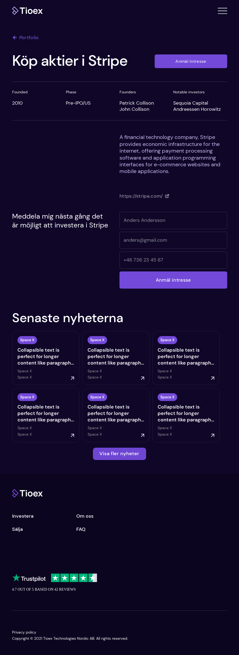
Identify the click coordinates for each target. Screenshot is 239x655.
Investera (23, 516)
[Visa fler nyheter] (119, 454)
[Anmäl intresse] (191, 61)
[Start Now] (47, 358)
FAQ (80, 529)
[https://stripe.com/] (144, 196)
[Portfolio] (28, 37)
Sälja (17, 529)
